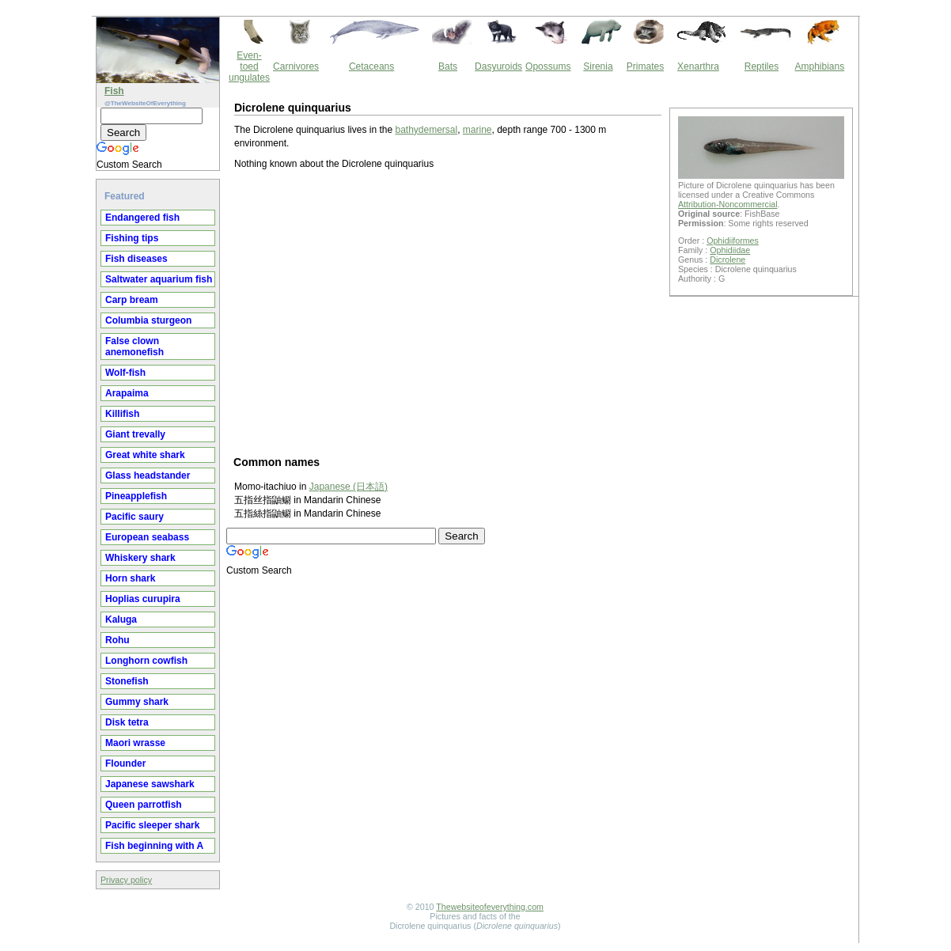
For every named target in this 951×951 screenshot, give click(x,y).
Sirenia (597, 66)
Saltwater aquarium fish (158, 279)
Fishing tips (131, 238)
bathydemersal (426, 129)
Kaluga (121, 619)
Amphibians (819, 66)
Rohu (117, 640)
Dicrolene (727, 259)
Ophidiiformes (733, 240)
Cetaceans (371, 66)
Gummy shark (137, 701)
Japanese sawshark (150, 784)
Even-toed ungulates (249, 66)
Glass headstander (147, 475)
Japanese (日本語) (348, 486)
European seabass (147, 537)
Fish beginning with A (154, 845)
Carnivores (296, 66)
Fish (114, 91)
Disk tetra (127, 722)
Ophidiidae (730, 250)
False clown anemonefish (134, 346)
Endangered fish (142, 217)
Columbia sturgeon (148, 320)
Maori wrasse (135, 742)
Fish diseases (136, 258)
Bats (447, 66)
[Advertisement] (447, 312)
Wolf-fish (125, 372)
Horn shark (130, 578)
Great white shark (145, 454)
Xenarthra (698, 66)
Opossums (547, 66)
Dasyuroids (498, 66)
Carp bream (131, 299)
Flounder (125, 763)
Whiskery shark (140, 557)
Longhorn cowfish (146, 660)
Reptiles (762, 66)
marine (477, 129)
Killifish (122, 413)
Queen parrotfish (143, 804)
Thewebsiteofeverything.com (490, 906)
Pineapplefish (136, 496)
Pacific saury (134, 516)
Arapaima (127, 393)
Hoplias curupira (142, 598)
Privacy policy (126, 880)
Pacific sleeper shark (152, 825)
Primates (645, 66)
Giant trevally (135, 434)
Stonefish (127, 681)
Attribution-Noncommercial (728, 204)
